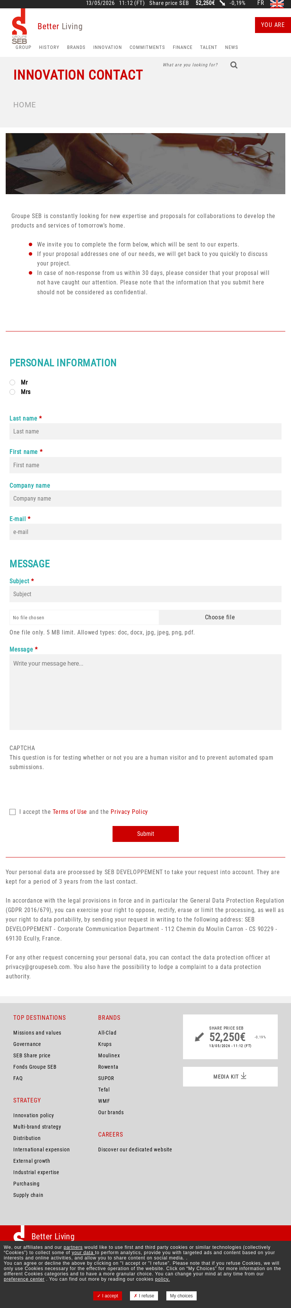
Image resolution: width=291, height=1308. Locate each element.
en (277, 3)
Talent (208, 47)
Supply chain (28, 1195)
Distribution (27, 1138)
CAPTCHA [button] (22, 748)
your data (83, 1252)
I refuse (144, 1296)
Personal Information (63, 363)
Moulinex (109, 1055)
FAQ (17, 1078)
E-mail (17, 519)
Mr (24, 382)
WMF (104, 1101)
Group (23, 47)
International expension (41, 1149)
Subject (19, 581)
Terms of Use (70, 811)
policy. (162, 1279)
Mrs (26, 392)
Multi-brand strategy (37, 1127)
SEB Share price (32, 1055)
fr (260, 3)
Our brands (111, 1112)
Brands (76, 47)
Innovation (107, 47)
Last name (23, 418)
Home (24, 104)
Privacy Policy (129, 811)
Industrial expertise (36, 1172)
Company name (29, 485)
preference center (24, 1279)
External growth (31, 1161)
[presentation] (67, 786)
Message (29, 564)
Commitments (147, 47)
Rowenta (108, 1067)
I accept (107, 1296)
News (231, 47)
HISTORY (49, 47)
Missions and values (37, 1033)
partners (73, 1247)
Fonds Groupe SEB (35, 1067)
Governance (27, 1044)
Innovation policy (33, 1115)
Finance (182, 47)
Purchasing (26, 1184)
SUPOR (106, 1078)
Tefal (104, 1090)
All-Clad (107, 1033)
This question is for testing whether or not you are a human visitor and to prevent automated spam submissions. (145, 772)
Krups (105, 1044)
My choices (181, 1296)
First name (23, 451)
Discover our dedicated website (135, 1149)
